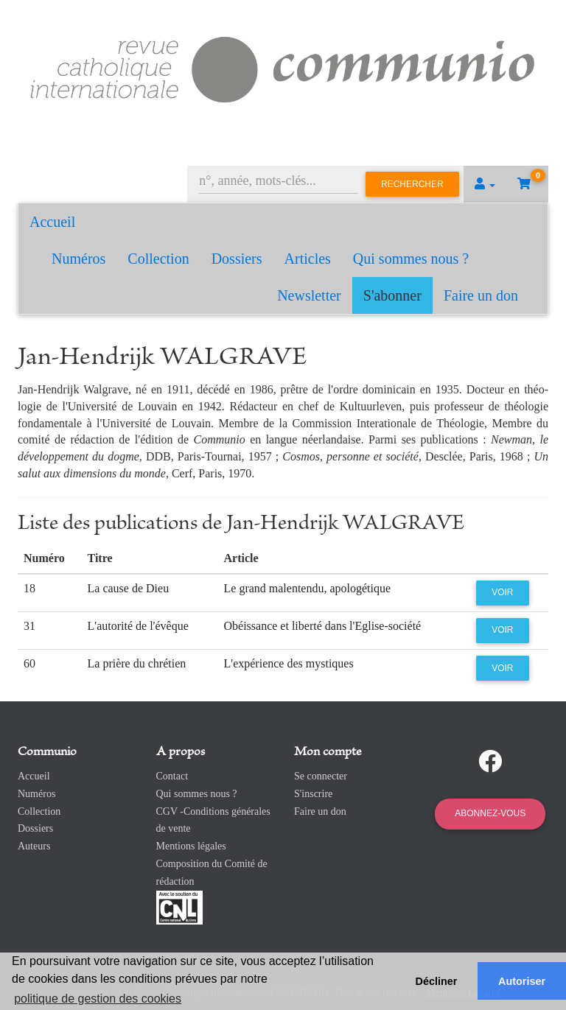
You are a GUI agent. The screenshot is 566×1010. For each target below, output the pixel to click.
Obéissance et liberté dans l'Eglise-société (323, 626)
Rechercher (412, 184)
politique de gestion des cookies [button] (97, 998)
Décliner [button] (437, 981)
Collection (158, 258)
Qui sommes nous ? (411, 258)
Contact (172, 776)
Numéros (78, 258)
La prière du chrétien (137, 663)
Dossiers (237, 258)
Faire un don (481, 295)
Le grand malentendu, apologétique (307, 588)
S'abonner (392, 295)
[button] (485, 184)
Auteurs (34, 846)
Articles (307, 258)
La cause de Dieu (129, 588)
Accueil (52, 222)
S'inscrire (313, 793)
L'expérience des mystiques (289, 663)
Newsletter (309, 295)
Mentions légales (191, 846)
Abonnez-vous (490, 813)
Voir (502, 592)
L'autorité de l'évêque (138, 626)
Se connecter (320, 776)
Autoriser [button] (521, 981)
